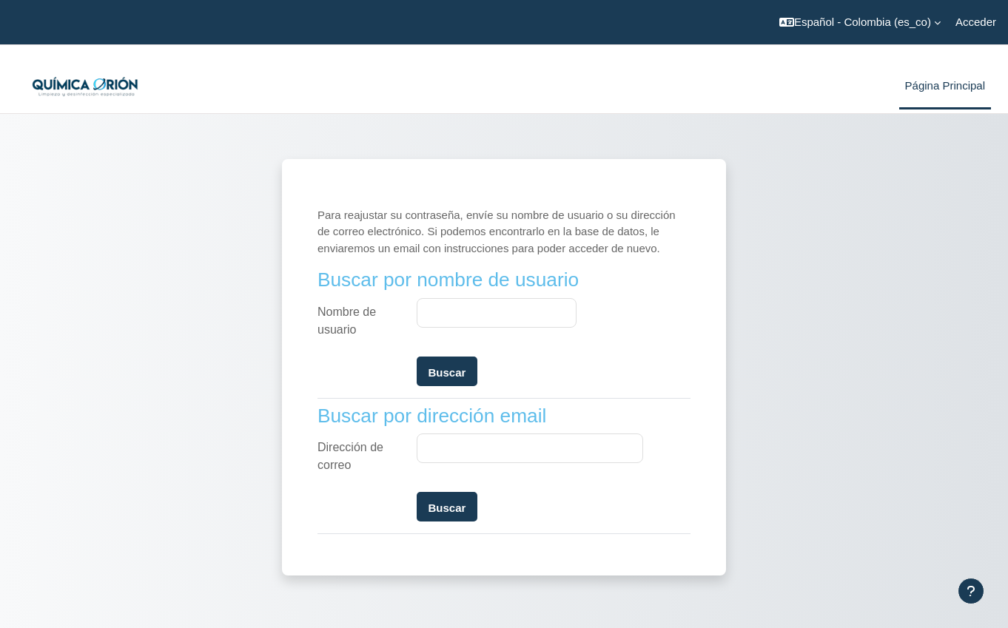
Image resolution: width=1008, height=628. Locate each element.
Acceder (975, 22)
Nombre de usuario (346, 320)
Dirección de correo (350, 456)
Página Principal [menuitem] (945, 85)
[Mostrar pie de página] (971, 591)
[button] (860, 22)
